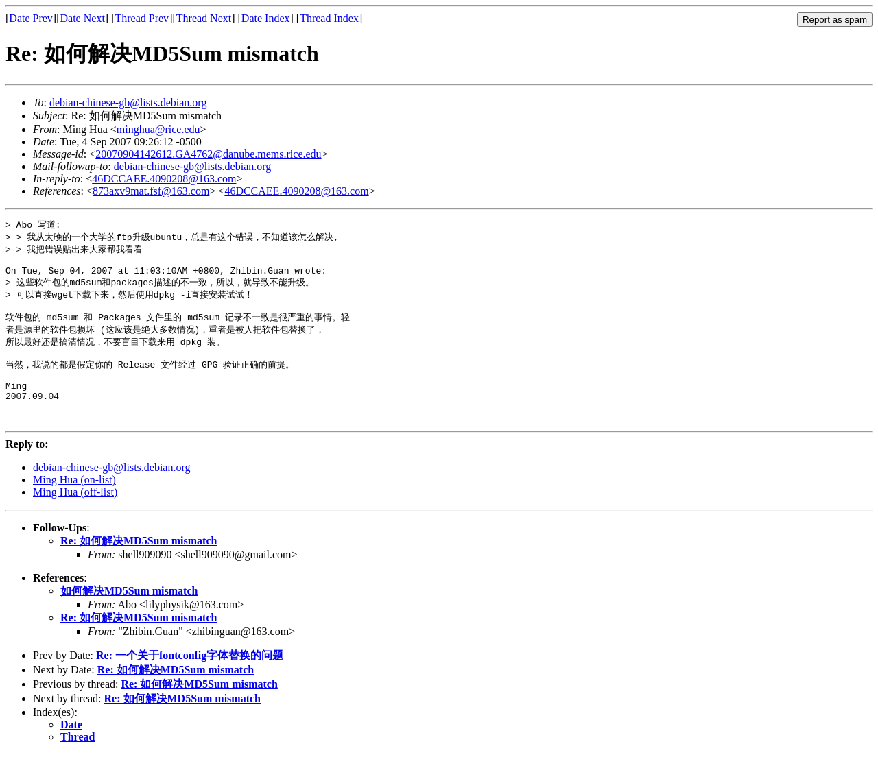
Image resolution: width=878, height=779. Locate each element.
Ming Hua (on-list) (74, 504)
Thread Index (329, 18)
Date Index (265, 18)
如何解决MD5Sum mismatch (129, 615)
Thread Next (203, 18)
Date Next (82, 18)
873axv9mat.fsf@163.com (151, 191)
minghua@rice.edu (158, 129)
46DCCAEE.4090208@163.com (164, 178)
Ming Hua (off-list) (75, 517)
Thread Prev (142, 18)
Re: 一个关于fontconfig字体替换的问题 (189, 680)
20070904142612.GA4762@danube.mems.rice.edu (208, 154)
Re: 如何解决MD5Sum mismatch (138, 565)
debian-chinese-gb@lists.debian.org (128, 102)
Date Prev (31, 18)
